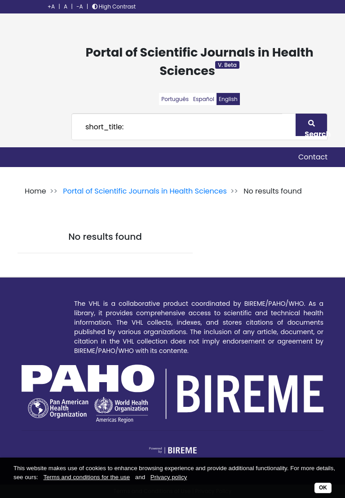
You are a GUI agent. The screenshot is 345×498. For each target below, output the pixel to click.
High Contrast (114, 6)
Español (203, 99)
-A (79, 6)
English (228, 99)
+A (51, 6)
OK (323, 488)
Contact (312, 157)
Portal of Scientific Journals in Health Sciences (145, 191)
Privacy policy (168, 477)
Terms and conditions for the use (87, 477)
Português (175, 99)
